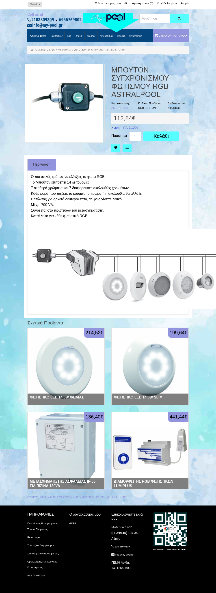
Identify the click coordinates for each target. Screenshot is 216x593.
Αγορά (184, 3)
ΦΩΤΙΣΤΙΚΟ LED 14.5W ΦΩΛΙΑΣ (57, 397)
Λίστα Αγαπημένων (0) (138, 3)
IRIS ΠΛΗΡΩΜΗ (36, 575)
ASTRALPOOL (120, 107)
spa (69, 36)
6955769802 (70, 20)
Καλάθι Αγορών (167, 3)
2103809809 (42, 20)
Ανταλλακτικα (135, 36)
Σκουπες (90, 36)
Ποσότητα (119, 135)
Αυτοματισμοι (106, 36)
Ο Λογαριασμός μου (108, 3)
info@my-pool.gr (47, 25)
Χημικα (78, 36)
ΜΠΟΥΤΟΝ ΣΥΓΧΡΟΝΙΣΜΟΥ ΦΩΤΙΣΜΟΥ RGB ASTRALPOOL (83, 50)
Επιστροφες (33, 537)
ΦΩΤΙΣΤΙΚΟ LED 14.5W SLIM (138, 397)
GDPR (73, 523)
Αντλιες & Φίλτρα (37, 36)
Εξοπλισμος (56, 36)
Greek (35, 4)
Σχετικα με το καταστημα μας (43, 553)
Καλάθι (161, 136)
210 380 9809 (122, 546)
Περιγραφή (41, 164)
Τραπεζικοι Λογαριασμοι (40, 545)
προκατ (121, 36)
